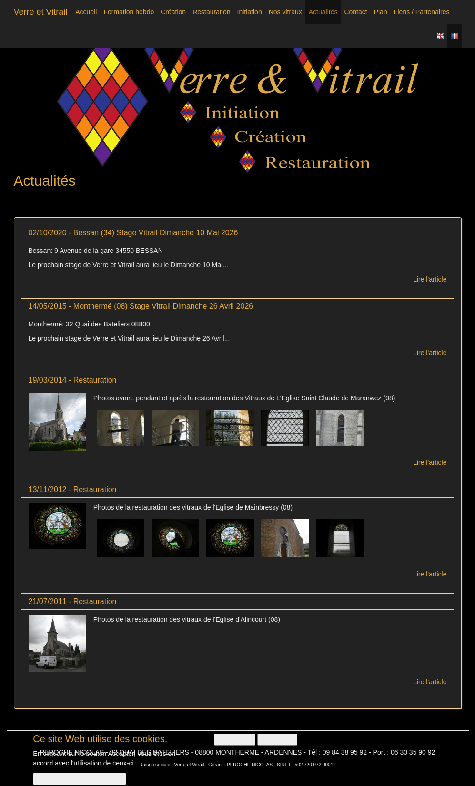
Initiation (249, 12)
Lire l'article (429, 279)
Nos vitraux (285, 12)
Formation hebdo (128, 12)
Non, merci (277, 743)
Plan (380, 12)
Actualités (323, 12)
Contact (355, 12)
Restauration (211, 12)
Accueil (86, 12)
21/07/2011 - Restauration (73, 601)
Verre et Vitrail (41, 12)
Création (173, 12)
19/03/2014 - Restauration (73, 380)
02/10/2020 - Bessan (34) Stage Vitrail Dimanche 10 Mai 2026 (133, 233)
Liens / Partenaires (422, 12)
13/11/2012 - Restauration (73, 489)
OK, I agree (235, 743)
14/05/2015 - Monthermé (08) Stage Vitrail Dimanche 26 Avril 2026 (141, 306)
